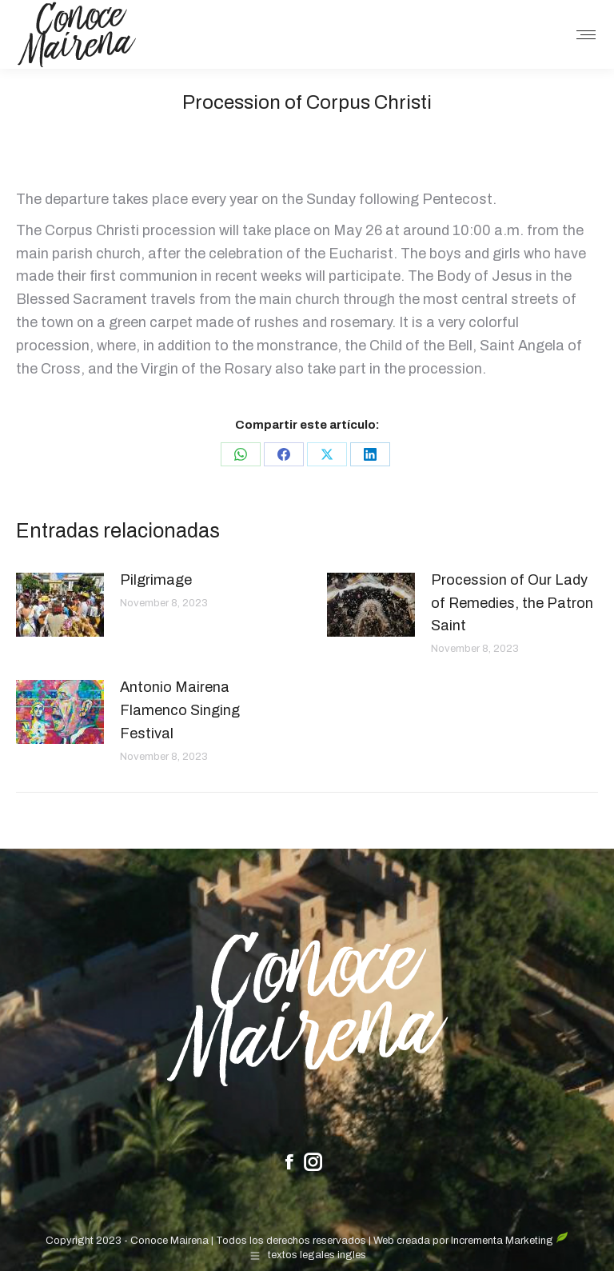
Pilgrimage (156, 580)
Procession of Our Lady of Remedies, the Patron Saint (512, 603)
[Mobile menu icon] (586, 35)
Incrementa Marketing (509, 1240)
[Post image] (60, 605)
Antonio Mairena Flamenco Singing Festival (180, 710)
